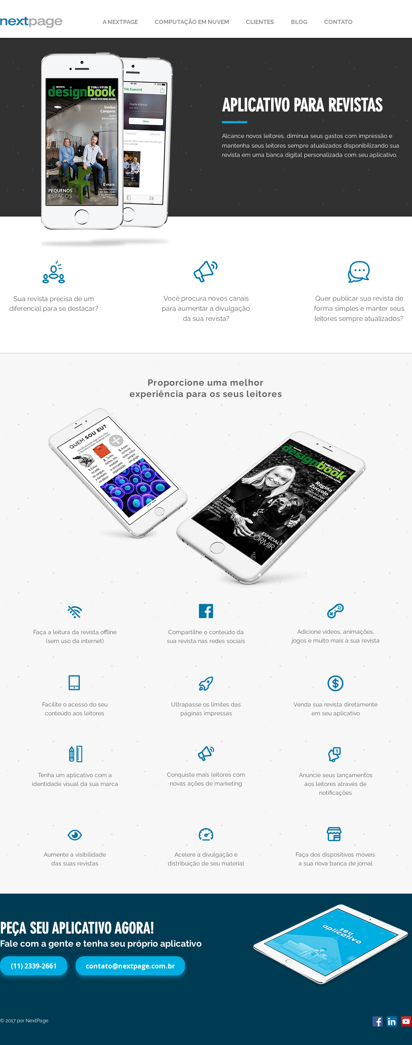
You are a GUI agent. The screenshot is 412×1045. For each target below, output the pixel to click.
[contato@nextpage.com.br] (130, 965)
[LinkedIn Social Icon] (392, 1021)
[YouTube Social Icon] (406, 1021)
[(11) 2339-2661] (33, 965)
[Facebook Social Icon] (377, 1021)
